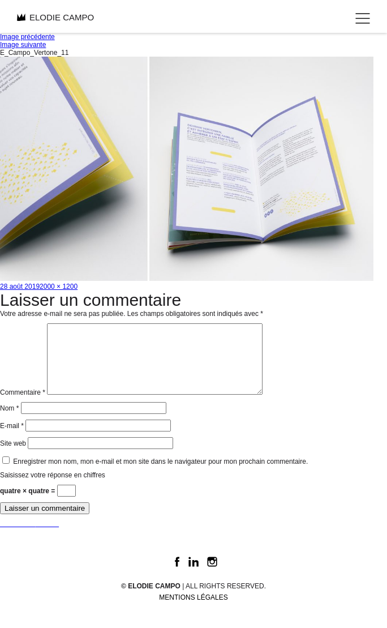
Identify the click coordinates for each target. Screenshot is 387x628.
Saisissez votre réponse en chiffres (52, 489)
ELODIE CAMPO (55, 17)
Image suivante (23, 45)
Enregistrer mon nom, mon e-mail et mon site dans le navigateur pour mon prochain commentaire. (160, 475)
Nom (9, 422)
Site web (13, 457)
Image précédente (27, 37)
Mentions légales (193, 611)
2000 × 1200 (59, 286)
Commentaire (22, 406)
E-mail (12, 439)
